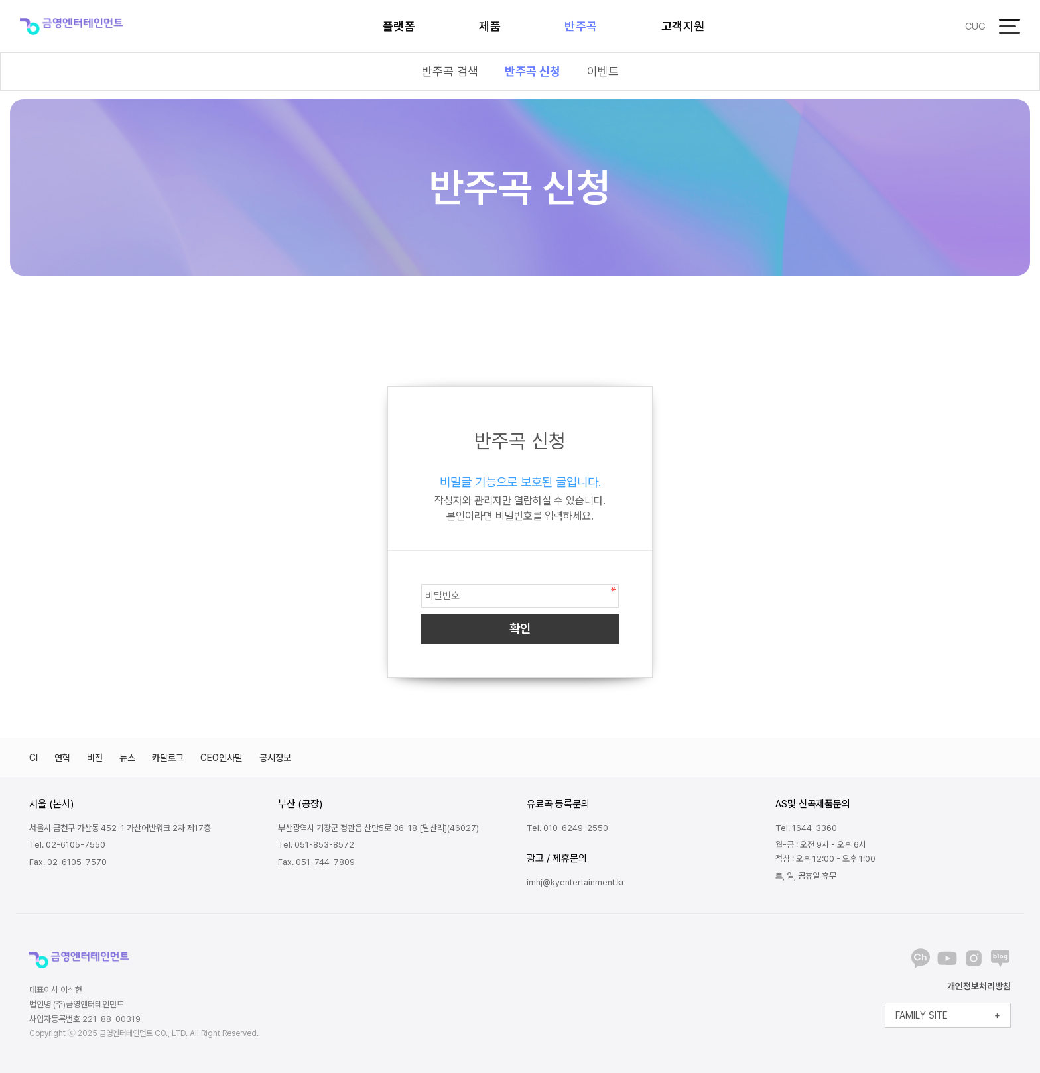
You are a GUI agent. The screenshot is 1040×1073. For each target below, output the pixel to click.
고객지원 (683, 26)
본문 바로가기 (0, 0)
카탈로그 (168, 757)
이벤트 (603, 71)
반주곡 (581, 26)
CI (33, 757)
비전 (95, 757)
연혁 (62, 757)
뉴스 (127, 757)
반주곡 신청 (532, 71)
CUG (975, 26)
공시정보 (275, 757)
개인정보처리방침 (979, 986)
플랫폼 (399, 26)
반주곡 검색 (450, 71)
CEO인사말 (221, 757)
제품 (490, 26)
